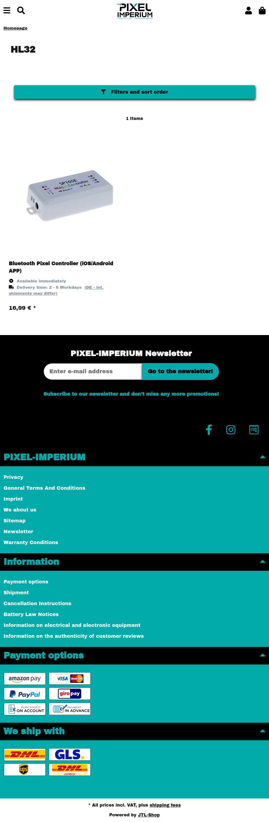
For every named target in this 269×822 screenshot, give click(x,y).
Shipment (16, 592)
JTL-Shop (149, 815)
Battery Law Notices (31, 614)
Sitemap (15, 520)
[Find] (21, 11)
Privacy (13, 477)
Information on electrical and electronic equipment (72, 625)
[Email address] (92, 371)
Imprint (13, 499)
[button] (248, 11)
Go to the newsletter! (180, 371)
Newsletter (18, 531)
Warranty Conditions (31, 542)
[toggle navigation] (7, 11)
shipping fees (165, 805)
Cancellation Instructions (37, 603)
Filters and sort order (134, 92)
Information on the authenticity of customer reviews (74, 636)
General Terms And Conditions (44, 488)
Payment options (26, 581)
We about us (20, 510)
